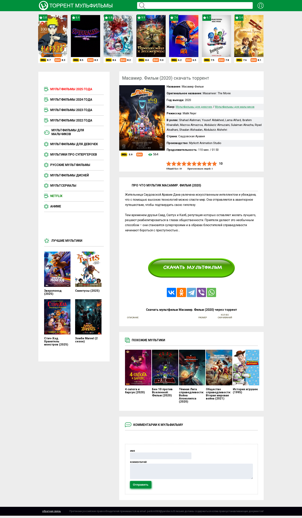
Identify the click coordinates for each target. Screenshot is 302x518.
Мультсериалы (63, 185)
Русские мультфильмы (70, 165)
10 (214, 163)
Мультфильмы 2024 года (71, 99)
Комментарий (138, 462)
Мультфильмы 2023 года (71, 110)
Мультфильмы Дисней (69, 175)
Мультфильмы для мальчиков (67, 132)
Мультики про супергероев (73, 154)
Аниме (55, 206)
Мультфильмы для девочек (74, 144)
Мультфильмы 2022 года (71, 120)
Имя (132, 451)
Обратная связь (51, 513)
